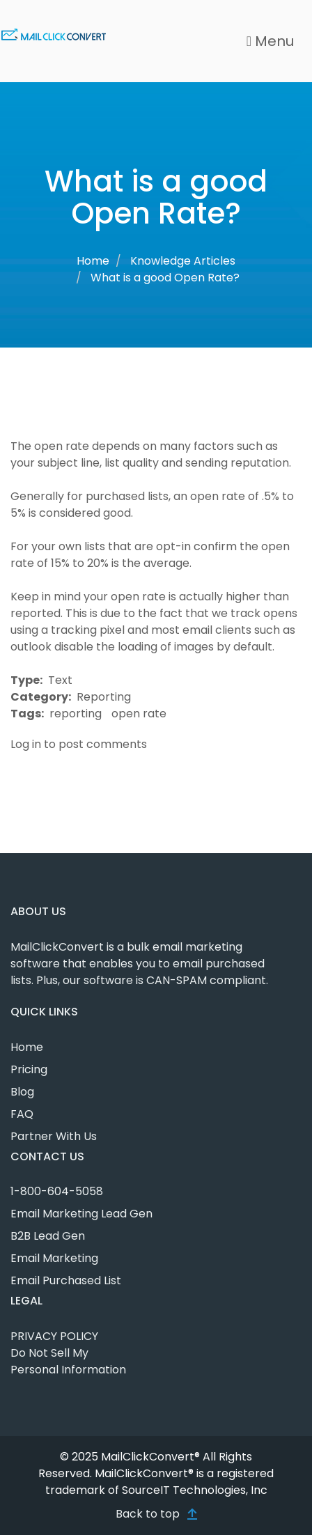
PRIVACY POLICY (54, 1336)
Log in (25, 744)
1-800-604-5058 (56, 1191)
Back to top (148, 1514)
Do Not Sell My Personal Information (68, 1361)
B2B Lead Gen (47, 1236)
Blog (22, 1092)
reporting (75, 714)
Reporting (104, 697)
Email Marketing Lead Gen (81, 1214)
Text (60, 680)
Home (93, 261)
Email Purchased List (65, 1280)
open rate (138, 714)
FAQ (21, 1114)
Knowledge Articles (182, 261)
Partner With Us (53, 1136)
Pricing (28, 1069)
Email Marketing (54, 1258)
